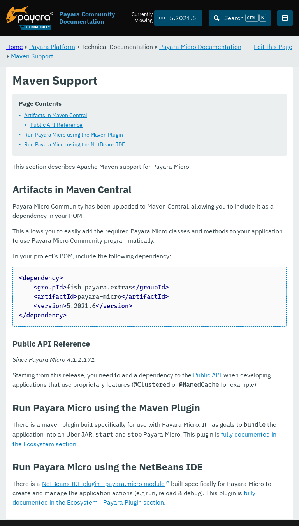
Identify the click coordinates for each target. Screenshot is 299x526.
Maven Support (32, 56)
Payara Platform (52, 47)
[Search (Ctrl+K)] (240, 18)
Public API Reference (56, 125)
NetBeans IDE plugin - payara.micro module (103, 484)
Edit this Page (273, 47)
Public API (207, 375)
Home (14, 47)
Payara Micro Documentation (200, 47)
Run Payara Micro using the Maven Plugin (73, 135)
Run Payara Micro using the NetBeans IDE (74, 144)
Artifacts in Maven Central (55, 115)
